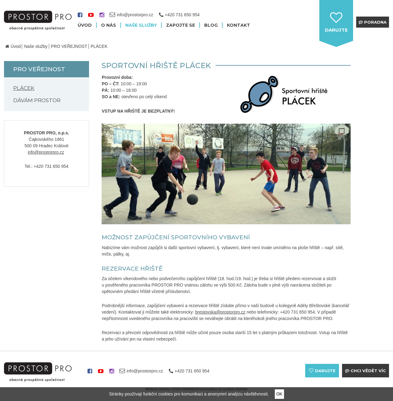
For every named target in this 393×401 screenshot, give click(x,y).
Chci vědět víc (368, 370)
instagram (101, 17)
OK (279, 393)
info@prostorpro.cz (46, 152)
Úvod (16, 46)
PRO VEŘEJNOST (69, 46)
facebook (80, 17)
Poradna (375, 22)
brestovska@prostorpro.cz (220, 312)
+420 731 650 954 (182, 14)
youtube (91, 17)
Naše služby (35, 46)
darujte (336, 30)
